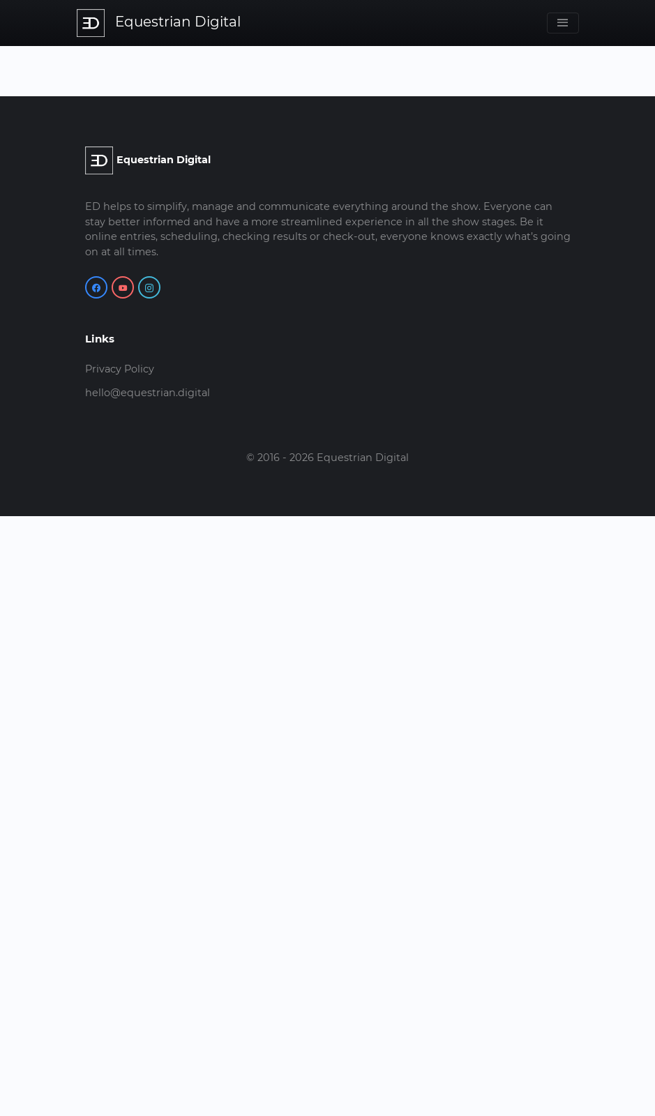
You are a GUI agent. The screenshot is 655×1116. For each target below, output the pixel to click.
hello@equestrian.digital (147, 392)
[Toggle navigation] (563, 23)
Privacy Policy (119, 369)
